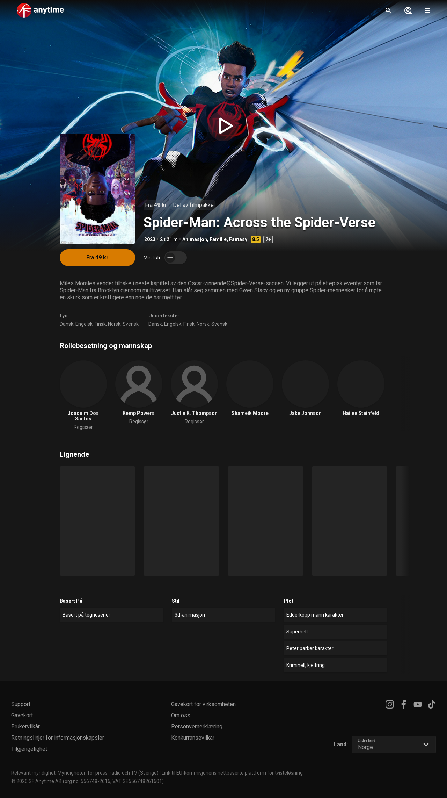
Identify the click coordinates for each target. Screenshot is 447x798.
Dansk (66, 324)
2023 (149, 239)
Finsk (100, 324)
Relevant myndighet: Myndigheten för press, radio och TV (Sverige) (85, 773)
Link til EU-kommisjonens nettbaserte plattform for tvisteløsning (232, 773)
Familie (218, 239)
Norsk (114, 324)
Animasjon (194, 239)
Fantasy (238, 239)
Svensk (131, 324)
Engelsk (84, 324)
